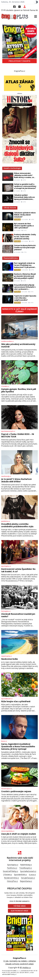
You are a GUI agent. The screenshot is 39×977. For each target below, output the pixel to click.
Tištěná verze (19, 906)
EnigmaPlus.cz (19, 71)
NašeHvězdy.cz (26, 865)
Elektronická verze (19, 911)
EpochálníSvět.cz (20, 874)
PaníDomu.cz (12, 868)
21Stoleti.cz (7, 874)
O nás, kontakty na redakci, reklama (19, 961)
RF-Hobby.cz (25, 967)
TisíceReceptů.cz (25, 868)
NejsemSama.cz (26, 881)
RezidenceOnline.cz (11, 878)
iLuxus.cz (32, 874)
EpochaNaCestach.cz (28, 871)
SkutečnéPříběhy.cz (10, 871)
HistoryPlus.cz (12, 881)
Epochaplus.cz (12, 865)
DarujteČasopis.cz (28, 878)
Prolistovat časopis (19, 61)
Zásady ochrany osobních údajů (19, 964)
